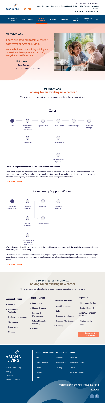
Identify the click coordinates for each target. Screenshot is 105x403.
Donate (72, 367)
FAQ (97, 19)
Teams (38, 378)
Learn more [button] (14, 181)
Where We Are (88, 19)
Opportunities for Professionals (29, 68)
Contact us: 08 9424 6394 (86, 11)
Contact (96, 8)
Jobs (23, 19)
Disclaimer (9, 375)
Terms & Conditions (13, 379)
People (30, 19)
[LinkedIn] (97, 396)
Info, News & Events (77, 372)
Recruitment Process (12, 19)
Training (76, 6)
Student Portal (66, 6)
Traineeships (63, 19)
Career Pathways (41, 19)
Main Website (85, 6)
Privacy (8, 371)
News (47, 6)
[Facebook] (92, 396)
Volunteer (95, 6)
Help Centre (55, 6)
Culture (53, 19)
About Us (40, 6)
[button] (88, 334)
